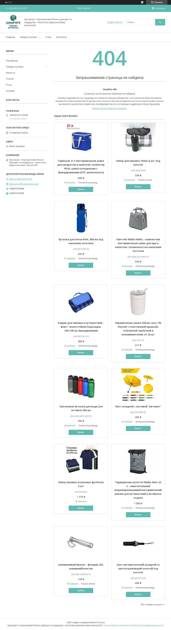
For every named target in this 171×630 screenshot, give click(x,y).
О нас (48, 37)
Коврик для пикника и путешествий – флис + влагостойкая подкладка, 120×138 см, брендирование (81, 326)
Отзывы (10, 90)
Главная (10, 37)
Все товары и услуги (151, 604)
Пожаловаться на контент (116, 625)
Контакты (61, 37)
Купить (80, 189)
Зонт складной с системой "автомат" (138, 406)
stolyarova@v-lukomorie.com (24, 183)
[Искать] (160, 22)
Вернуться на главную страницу (109, 108)
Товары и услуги (28, 37)
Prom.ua (101, 622)
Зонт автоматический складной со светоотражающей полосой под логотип (138, 568)
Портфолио (12, 60)
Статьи (10, 78)
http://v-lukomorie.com (20, 178)
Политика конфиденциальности (148, 625)
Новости (10, 72)
